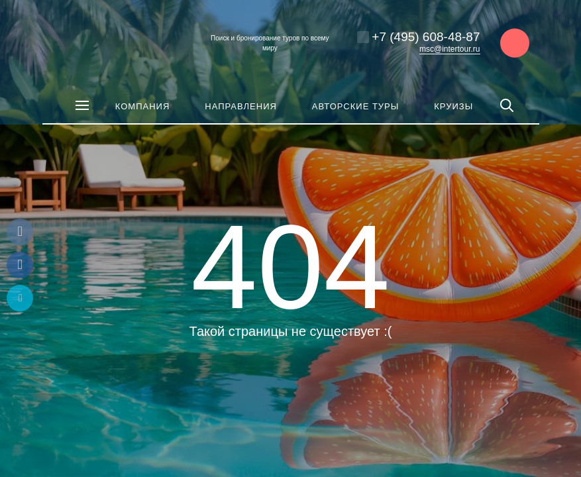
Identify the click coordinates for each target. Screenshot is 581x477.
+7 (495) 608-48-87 (426, 37)
